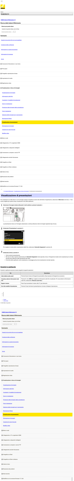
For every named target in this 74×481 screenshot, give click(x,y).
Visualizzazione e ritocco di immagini (21, 191)
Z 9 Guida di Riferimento (8, 191)
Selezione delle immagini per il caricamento (12, 115)
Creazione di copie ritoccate (8, 129)
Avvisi (2, 59)
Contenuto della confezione (7, 44)
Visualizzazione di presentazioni (9, 122)
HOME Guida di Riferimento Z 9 (8, 20)
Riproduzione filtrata (7, 118)
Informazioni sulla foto (7, 96)
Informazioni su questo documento (9, 49)
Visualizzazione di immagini (8, 92)
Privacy (4, 299)
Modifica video (5, 133)
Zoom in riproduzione (7, 103)
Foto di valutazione (6, 111)
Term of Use (5, 300)
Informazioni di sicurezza (7, 54)
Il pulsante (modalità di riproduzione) (11, 100)
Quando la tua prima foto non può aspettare (11, 40)
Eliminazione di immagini (8, 126)
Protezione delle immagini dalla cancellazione (13, 107)
